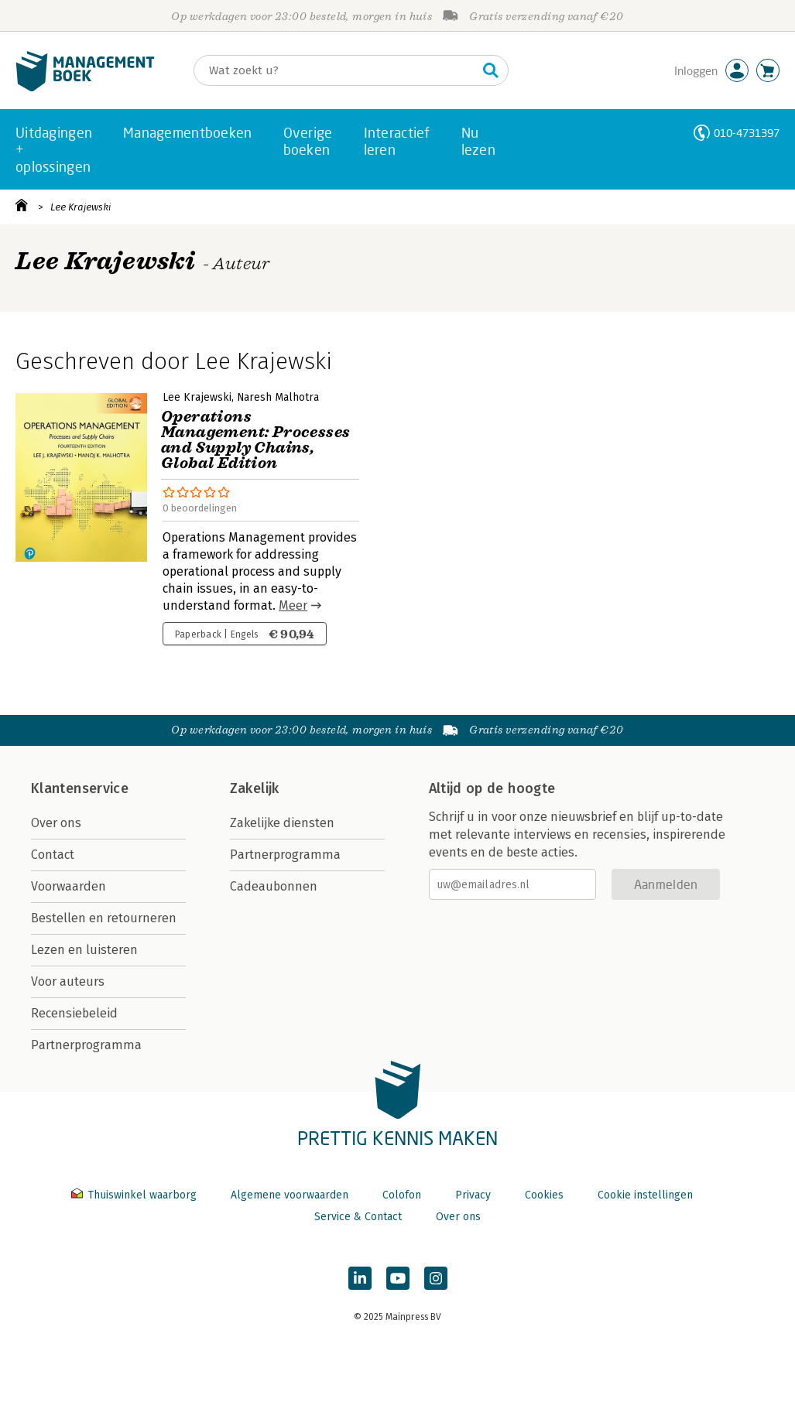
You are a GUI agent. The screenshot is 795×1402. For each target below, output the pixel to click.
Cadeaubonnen (273, 886)
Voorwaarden (68, 886)
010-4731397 (747, 132)
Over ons (56, 823)
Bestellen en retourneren (103, 918)
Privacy (473, 1195)
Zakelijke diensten (282, 823)
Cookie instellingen (645, 1195)
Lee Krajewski (80, 207)
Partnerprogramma (86, 1045)
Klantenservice (80, 788)
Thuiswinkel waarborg (135, 1195)
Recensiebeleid (74, 1013)
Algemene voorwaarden (289, 1195)
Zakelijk (254, 788)
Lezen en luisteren (84, 949)
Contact (52, 854)
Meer (293, 605)
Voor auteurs (68, 981)
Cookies (544, 1195)
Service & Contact (358, 1216)
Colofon (401, 1195)
